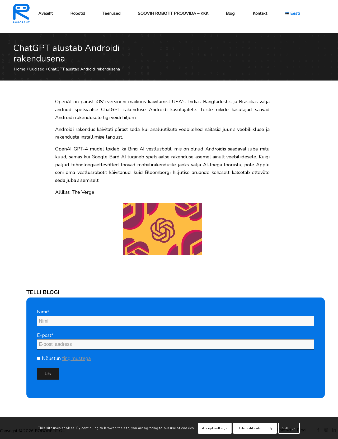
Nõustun (64, 358)
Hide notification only (255, 428)
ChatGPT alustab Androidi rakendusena (66, 53)
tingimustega (76, 358)
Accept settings (215, 428)
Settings (289, 428)
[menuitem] (46, 13)
